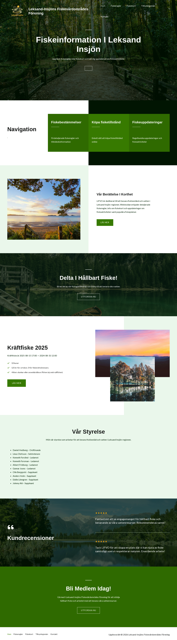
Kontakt (163, 11)
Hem (106, 11)
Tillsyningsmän (148, 11)
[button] (16, 385)
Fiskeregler (117, 11)
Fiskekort (131, 11)
